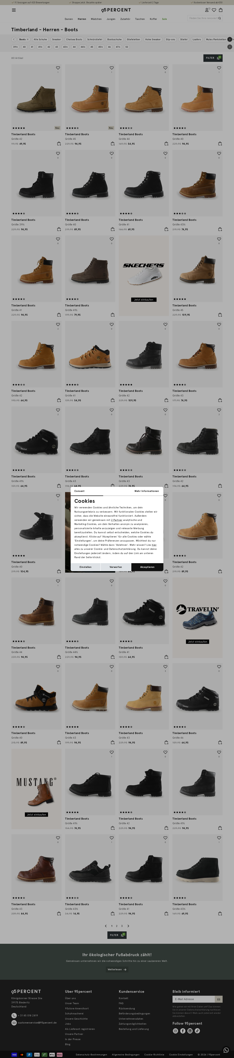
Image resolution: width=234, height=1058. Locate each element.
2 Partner (117, 520)
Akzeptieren (147, 567)
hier (154, 544)
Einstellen (85, 567)
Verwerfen (116, 567)
